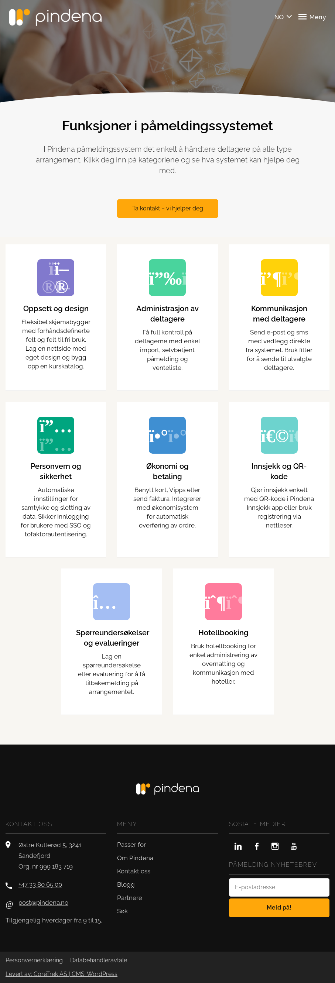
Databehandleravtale (98, 960)
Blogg (126, 884)
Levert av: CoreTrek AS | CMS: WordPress (61, 974)
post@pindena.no (43, 902)
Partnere (129, 897)
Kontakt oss (133, 871)
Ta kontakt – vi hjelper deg (167, 208)
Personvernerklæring (34, 960)
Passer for (131, 844)
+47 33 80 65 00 (40, 884)
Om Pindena (135, 858)
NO (279, 17)
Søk (122, 911)
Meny (312, 16)
